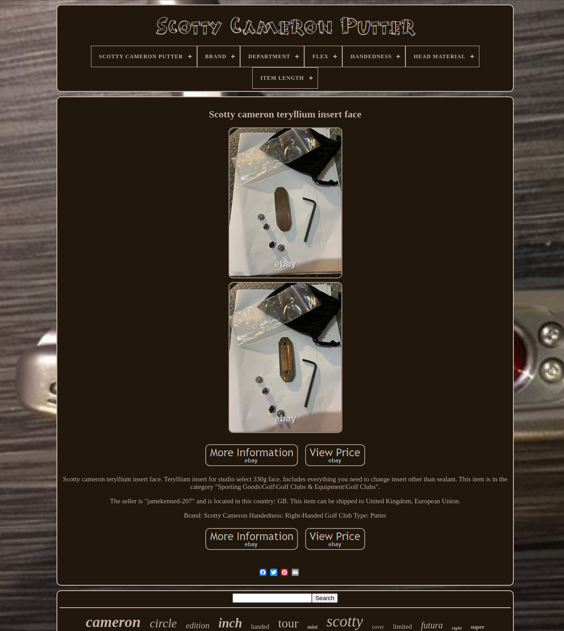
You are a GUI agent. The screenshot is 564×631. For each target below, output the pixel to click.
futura (432, 625)
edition (198, 625)
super (478, 626)
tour (288, 623)
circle (163, 623)
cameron (113, 622)
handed (260, 626)
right (457, 628)
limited (402, 626)
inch (230, 623)
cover (378, 627)
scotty (345, 621)
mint (312, 627)
